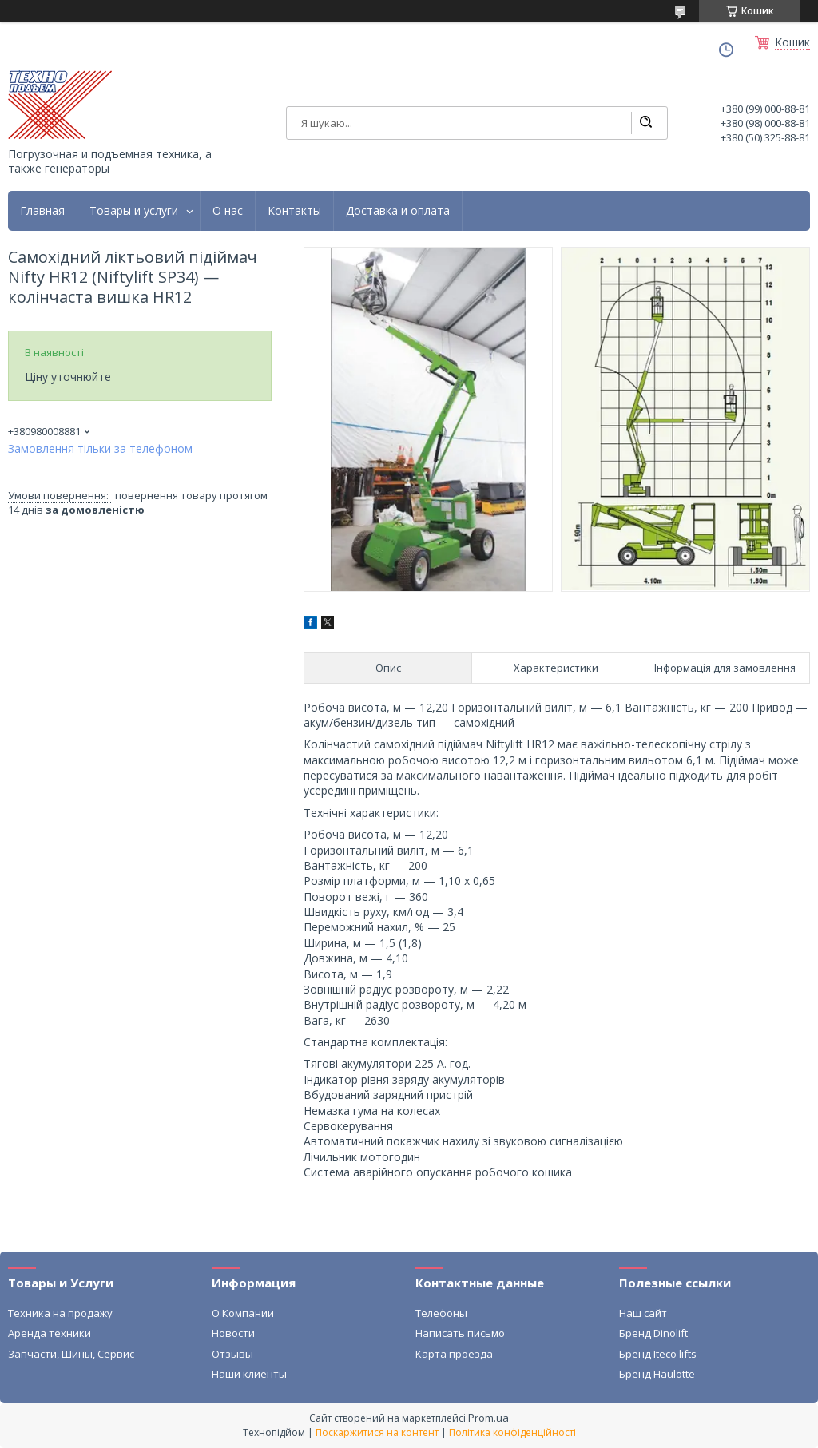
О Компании (243, 1313)
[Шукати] (645, 123)
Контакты (294, 211)
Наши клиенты (249, 1374)
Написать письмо (460, 1333)
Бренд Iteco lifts (658, 1354)
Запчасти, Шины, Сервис (71, 1354)
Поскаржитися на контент (377, 1432)
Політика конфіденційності (512, 1432)
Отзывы (232, 1354)
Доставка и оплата (398, 211)
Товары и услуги (133, 211)
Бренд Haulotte (657, 1374)
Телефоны (441, 1313)
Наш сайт (643, 1313)
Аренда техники (49, 1333)
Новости (233, 1333)
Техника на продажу (60, 1313)
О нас (227, 211)
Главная (42, 211)
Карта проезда (454, 1354)
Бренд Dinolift (653, 1333)
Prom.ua (488, 1417)
